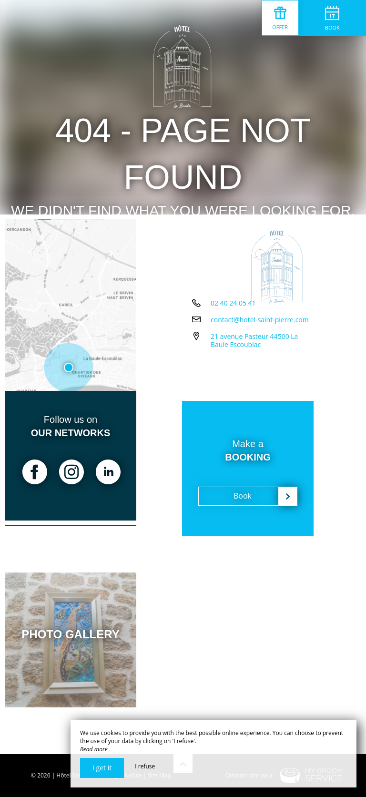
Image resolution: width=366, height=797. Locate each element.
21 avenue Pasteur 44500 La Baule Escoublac (264, 382)
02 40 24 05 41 (233, 344)
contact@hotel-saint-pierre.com (260, 361)
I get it (102, 767)
